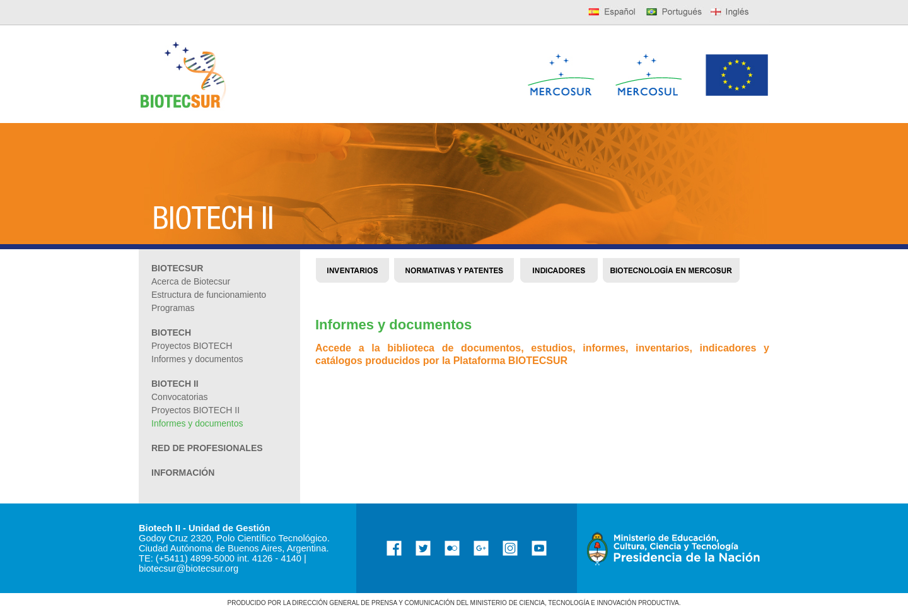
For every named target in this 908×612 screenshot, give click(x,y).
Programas (172, 308)
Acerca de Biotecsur (190, 281)
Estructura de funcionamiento (208, 295)
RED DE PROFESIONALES (207, 448)
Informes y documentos (197, 423)
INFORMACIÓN (182, 473)
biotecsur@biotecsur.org (188, 568)
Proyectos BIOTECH (191, 346)
